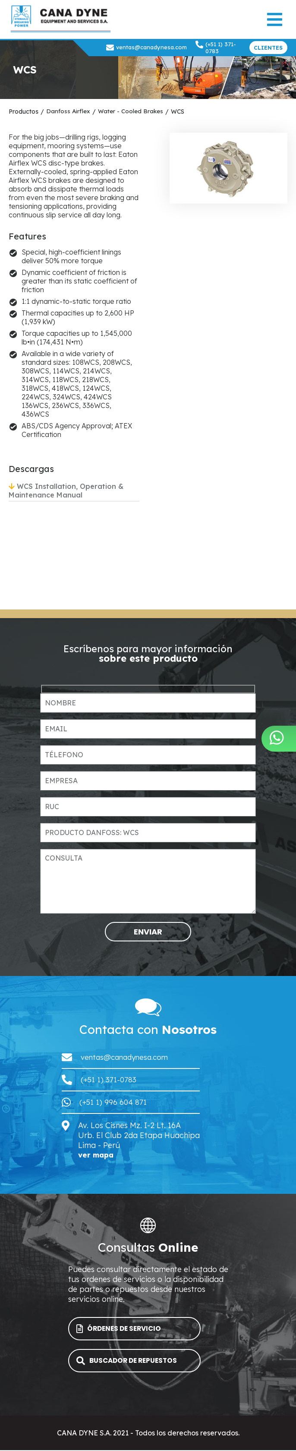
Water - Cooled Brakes (131, 111)
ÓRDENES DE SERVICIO (122, 1329)
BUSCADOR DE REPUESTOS (131, 1361)
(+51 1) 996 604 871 (113, 1102)
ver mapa (97, 1155)
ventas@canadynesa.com (146, 47)
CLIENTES (268, 48)
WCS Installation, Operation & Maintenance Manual (66, 490)
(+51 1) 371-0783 (215, 47)
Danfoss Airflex (68, 111)
